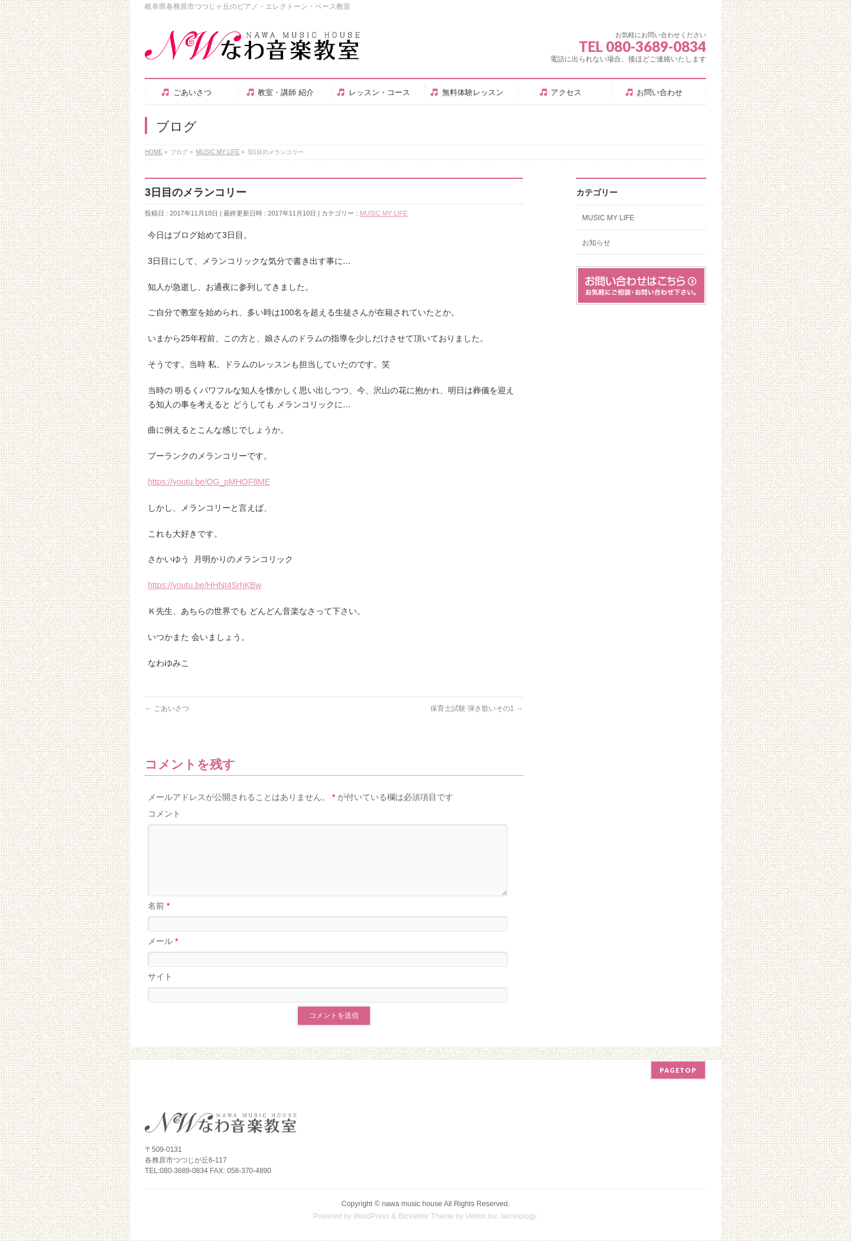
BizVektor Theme (426, 1217)
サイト (160, 990)
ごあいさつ (167, 708)
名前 (159, 920)
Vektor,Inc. (482, 1217)
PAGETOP (678, 1071)
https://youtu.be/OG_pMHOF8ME (209, 481)
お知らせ (596, 243)
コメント (164, 813)
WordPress (371, 1217)
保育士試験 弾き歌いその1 (476, 708)
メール (163, 955)
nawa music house (412, 1204)
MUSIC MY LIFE (383, 213)
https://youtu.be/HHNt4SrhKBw (204, 585)
